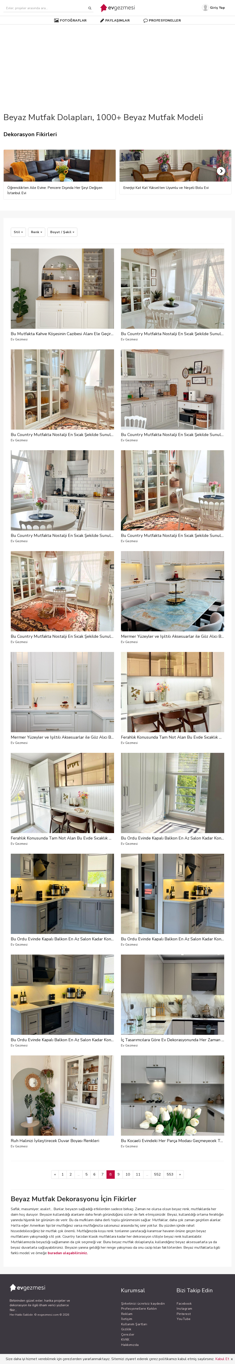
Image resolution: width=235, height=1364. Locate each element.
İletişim (126, 1319)
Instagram (184, 1308)
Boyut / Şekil (62, 232)
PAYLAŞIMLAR (115, 20)
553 (170, 1174)
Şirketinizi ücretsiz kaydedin (143, 1303)
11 (138, 1174)
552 (157, 1174)
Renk (36, 232)
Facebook (184, 1303)
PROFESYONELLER (162, 20)
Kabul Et (222, 1358)
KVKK (125, 1339)
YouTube (184, 1319)
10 (128, 1174)
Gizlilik (126, 1329)
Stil (18, 232)
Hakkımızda (130, 1345)
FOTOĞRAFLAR (70, 20)
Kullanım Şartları (134, 1324)
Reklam (127, 1314)
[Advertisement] (117, 60)
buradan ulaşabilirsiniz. (68, 1253)
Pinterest (184, 1314)
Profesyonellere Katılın (139, 1308)
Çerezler (127, 1334)
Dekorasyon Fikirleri (30, 134)
